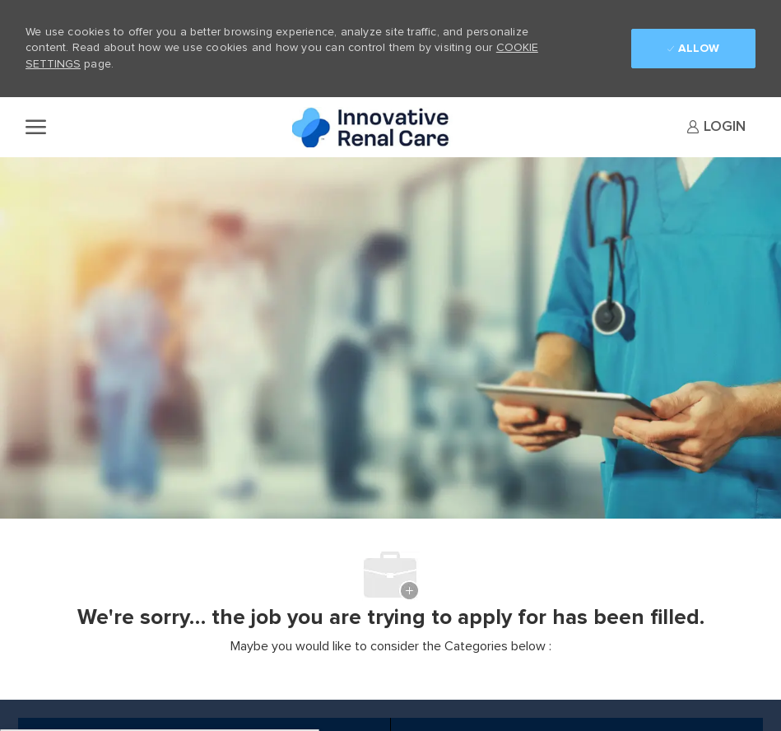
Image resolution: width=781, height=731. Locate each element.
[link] (716, 127)
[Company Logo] (374, 127)
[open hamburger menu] (36, 126)
